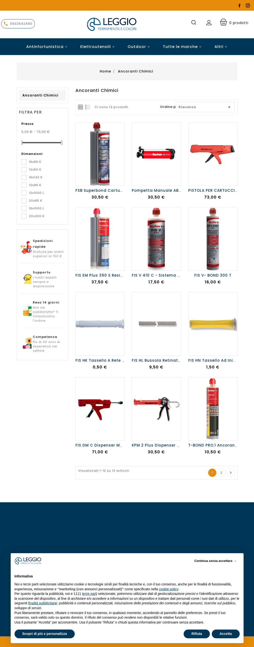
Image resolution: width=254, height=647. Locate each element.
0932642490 (21, 23)
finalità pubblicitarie (42, 603)
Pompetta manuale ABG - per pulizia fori (174, 190)
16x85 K (35, 162)
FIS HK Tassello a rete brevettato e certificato (124, 360)
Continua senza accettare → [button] (215, 561)
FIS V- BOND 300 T (212, 275)
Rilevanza (205, 107)
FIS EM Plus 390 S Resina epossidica (112, 275)
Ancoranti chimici (40, 95)
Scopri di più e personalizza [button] (44, 634)
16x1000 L (36, 208)
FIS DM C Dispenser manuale (105, 445)
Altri (218, 46)
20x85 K (35, 200)
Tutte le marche (183, 46)
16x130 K (36, 177)
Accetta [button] (226, 634)
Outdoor (139, 46)
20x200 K (37, 216)
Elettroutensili (98, 46)
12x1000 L (36, 193)
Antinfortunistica (47, 46)
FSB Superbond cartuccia (102, 190)
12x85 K (35, 185)
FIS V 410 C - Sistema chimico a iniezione (175, 275)
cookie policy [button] (168, 589)
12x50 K (35, 169)
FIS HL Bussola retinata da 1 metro (168, 360)
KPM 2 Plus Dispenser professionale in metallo (180, 445)
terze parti (89, 594)
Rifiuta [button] (196, 634)
